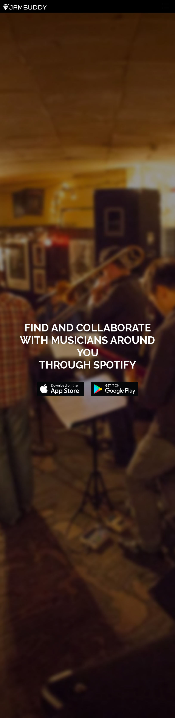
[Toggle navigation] (166, 6)
